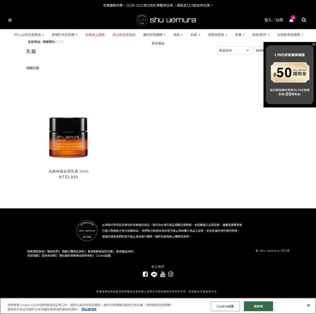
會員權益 (158, 43)
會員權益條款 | (125, 251)
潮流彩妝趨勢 (154, 34)
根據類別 (49, 41)
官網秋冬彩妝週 (64, 34)
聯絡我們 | (53, 251)
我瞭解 (258, 306)
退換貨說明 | (49, 255)
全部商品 (34, 41)
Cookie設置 (103, 255)
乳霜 (60, 41)
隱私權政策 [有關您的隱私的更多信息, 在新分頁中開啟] (89, 309)
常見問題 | (33, 255)
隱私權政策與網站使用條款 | (76, 255)
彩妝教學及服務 (290, 34)
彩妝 (195, 34)
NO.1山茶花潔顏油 (29, 34)
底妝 (178, 34)
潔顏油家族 (217, 34)
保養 (240, 34)
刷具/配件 (261, 34)
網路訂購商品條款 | (74, 251)
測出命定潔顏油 (123, 34)
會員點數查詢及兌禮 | (101, 251)
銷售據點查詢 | (36, 251)
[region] (158, 306)
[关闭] (308, 305)
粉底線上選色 (95, 34)
